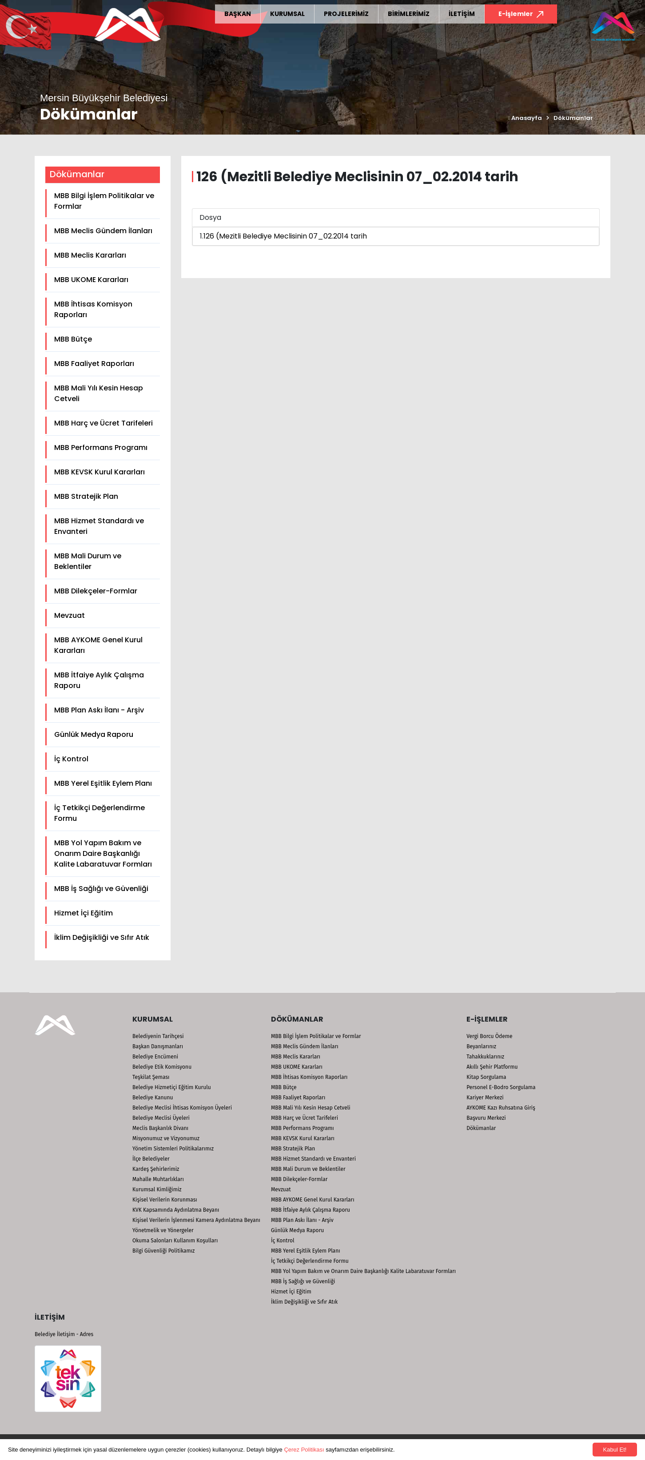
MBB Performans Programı (100, 447)
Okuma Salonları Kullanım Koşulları (175, 1240)
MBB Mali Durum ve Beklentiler (87, 561)
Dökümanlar (573, 118)
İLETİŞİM (462, 13)
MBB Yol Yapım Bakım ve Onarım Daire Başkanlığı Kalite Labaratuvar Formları (103, 853)
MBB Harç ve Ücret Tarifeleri (103, 423)
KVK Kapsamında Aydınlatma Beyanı (175, 1210)
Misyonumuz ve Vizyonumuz (165, 1138)
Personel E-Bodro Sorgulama (500, 1087)
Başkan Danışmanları (157, 1046)
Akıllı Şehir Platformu (492, 1067)
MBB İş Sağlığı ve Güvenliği (101, 888)
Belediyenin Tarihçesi (158, 1036)
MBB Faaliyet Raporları (94, 363)
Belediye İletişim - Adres (64, 1334)
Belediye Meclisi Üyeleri (161, 1118)
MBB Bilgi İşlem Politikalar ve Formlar (104, 201)
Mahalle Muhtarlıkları (158, 1179)
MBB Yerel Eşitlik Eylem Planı (103, 783)
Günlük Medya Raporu (93, 734)
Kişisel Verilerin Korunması (164, 1200)
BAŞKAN (237, 13)
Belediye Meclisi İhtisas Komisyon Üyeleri (182, 1108)
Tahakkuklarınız (485, 1057)
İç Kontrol (71, 759)
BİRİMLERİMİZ (409, 13)
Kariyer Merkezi (484, 1097)
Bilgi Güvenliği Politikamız (163, 1251)
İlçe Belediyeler (151, 1159)
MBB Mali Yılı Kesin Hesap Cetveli (98, 393)
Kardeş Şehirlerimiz (155, 1169)
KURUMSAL (287, 13)
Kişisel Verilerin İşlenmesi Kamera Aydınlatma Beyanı (196, 1220)
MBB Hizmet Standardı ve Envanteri (99, 526)
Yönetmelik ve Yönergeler (163, 1230)
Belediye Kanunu (152, 1097)
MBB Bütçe (73, 339)
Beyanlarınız (481, 1046)
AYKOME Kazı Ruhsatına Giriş (500, 1108)
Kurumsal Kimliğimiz (157, 1189)
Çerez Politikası (304, 1449)
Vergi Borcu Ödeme (489, 1036)
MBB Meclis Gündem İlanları (103, 231)
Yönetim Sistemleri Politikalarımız (173, 1149)
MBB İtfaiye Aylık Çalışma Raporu (99, 680)
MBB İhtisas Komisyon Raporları (93, 309)
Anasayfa (525, 118)
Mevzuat (69, 615)
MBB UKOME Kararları (91, 279)
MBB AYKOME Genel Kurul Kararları (98, 645)
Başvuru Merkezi (486, 1118)
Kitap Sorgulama (486, 1077)
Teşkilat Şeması (150, 1077)
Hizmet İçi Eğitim (83, 913)
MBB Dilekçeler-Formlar (95, 591)
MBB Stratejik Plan (86, 496)
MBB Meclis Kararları (90, 255)
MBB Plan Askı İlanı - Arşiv (99, 710)
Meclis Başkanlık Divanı (160, 1128)
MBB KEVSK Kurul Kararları (99, 472)
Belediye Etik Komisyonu (161, 1067)
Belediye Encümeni (155, 1057)
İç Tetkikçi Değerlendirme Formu (99, 813)
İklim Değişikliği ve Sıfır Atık (101, 937)
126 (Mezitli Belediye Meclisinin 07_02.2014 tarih (285, 236)
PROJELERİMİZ (346, 13)
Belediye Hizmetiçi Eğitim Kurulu (171, 1087)
